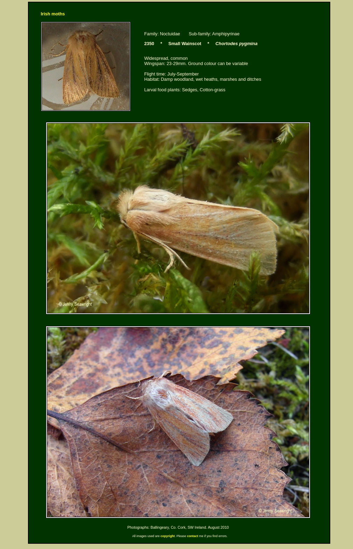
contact (192, 536)
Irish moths (53, 13)
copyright (168, 536)
